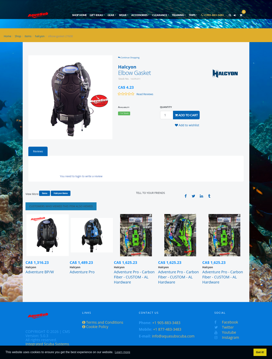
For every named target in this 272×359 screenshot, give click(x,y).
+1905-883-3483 (212, 15)
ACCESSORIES (139, 15)
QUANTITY (166, 107)
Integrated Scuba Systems (47, 344)
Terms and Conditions (102, 322)
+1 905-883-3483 (166, 322)
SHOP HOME (79, 15)
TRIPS (192, 15)
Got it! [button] (260, 352)
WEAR (123, 15)
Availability (123, 107)
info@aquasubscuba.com (173, 336)
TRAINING (178, 15)
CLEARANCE (159, 15)
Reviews (38, 151)
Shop (18, 36)
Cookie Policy (95, 326)
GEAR (111, 15)
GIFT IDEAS (96, 15)
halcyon (40, 36)
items (28, 36)
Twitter (224, 327)
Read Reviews (144, 94)
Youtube (225, 332)
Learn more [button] (122, 352)
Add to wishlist (187, 125)
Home (7, 36)
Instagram (226, 337)
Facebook (226, 322)
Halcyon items (61, 193)
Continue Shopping (128, 57)
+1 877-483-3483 (167, 329)
